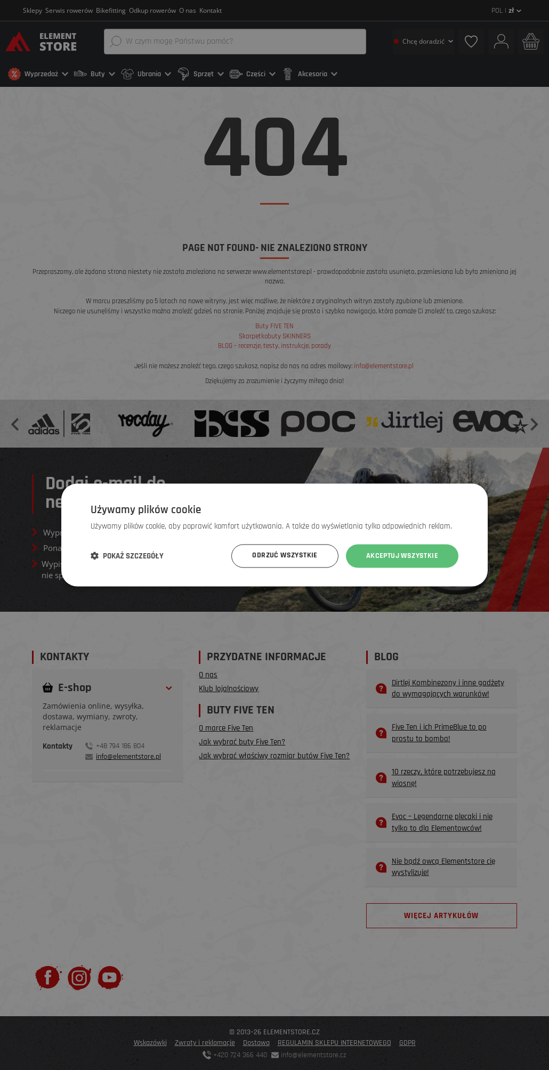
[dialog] (274, 535)
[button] (127, 556)
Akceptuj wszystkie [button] (402, 556)
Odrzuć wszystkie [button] (284, 556)
